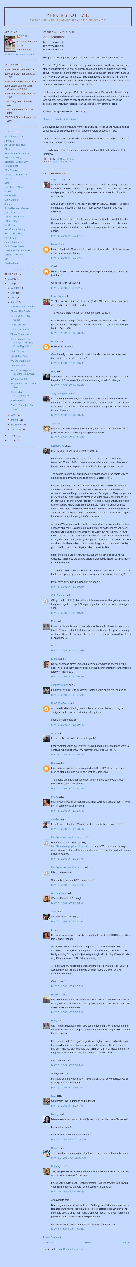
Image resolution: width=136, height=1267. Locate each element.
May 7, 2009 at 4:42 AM (67, 1087)
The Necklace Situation (23, 306)
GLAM (7, 191)
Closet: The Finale (20, 311)
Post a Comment (52, 1237)
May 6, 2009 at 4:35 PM (67, 921)
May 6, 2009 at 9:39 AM (67, 257)
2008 (11, 435)
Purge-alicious (18, 324)
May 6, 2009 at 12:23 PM (68, 810)
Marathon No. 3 (62, 162)
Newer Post (49, 1242)
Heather (55, 994)
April (14, 415)
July (13, 292)
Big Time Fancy (12, 157)
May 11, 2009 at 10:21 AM (68, 1139)
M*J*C (54, 796)
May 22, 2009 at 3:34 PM (68, 1229)
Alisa (53, 733)
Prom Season (18, 351)
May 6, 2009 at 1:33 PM (67, 885)
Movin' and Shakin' (21, 329)
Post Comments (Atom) (70, 1249)
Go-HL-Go (10, 195)
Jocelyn (55, 819)
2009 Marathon (19, 378)
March (15, 419)
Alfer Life (9, 140)
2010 (11, 278)
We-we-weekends (20, 360)
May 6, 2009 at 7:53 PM (67, 1012)
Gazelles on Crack (14, 187)
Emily (54, 621)
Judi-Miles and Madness (17, 208)
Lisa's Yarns (57, 296)
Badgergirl (56, 1166)
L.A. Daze (9, 212)
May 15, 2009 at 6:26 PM (68, 1191)
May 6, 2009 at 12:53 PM (68, 828)
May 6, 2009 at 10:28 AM (68, 385)
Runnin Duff (10, 237)
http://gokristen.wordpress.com (67, 837)
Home (88, 1242)
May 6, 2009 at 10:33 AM (68, 415)
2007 (11, 440)
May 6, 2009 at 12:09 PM (68, 724)
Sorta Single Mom (14, 246)
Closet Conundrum (21, 334)
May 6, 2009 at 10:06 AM (68, 363)
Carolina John (58, 179)
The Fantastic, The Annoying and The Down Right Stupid (22, 343)
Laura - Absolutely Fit (15, 216)
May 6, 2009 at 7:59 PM (67, 1065)
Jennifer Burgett (59, 685)
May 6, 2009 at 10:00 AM (68, 333)
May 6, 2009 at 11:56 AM (68, 676)
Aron (53, 911)
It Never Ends (18, 400)
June (14, 297)
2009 (11, 283)
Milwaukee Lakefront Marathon (59, 119)
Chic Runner (58, 595)
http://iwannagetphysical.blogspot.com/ (72, 846)
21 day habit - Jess (14, 136)
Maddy (55, 1114)
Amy (53, 371)
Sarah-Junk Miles (13, 242)
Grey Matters (11, 199)
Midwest (55, 244)
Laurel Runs (10, 220)
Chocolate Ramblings (15, 174)
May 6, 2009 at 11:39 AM (68, 586)
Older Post (125, 1242)
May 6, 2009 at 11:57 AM (68, 695)
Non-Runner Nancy (14, 229)
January (15, 429)
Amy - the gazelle (60, 393)
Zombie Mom (11, 263)
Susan (54, 1148)
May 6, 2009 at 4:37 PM (67, 986)
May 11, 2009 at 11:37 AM (68, 1157)
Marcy (54, 341)
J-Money (9, 204)
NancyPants (57, 445)
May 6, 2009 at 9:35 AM (67, 235)
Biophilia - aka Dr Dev (16, 161)
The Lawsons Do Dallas (17, 250)
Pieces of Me (68, 15)
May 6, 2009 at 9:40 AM (67, 287)
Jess (53, 423)
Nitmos (55, 659)
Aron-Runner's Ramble (16, 153)
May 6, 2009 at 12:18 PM (68, 754)
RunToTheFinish (60, 703)
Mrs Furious (10, 225)
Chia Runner (11, 166)
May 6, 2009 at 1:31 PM (67, 858)
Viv (6, 259)
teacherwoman (59, 893)
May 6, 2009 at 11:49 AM (68, 613)
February (16, 424)
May (13, 302)
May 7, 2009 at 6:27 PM (67, 1105)
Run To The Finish (14, 233)
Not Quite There (19, 356)
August (15, 287)
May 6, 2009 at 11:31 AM (68, 437)
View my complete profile (20, 55)
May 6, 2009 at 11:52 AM (68, 650)
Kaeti (54, 763)
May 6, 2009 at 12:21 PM (68, 788)
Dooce (8, 178)
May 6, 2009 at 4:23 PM (67, 903)
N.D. (53, 1095)
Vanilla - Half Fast (13, 254)
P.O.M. (24, 36)
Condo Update (18, 365)
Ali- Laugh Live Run (14, 144)
